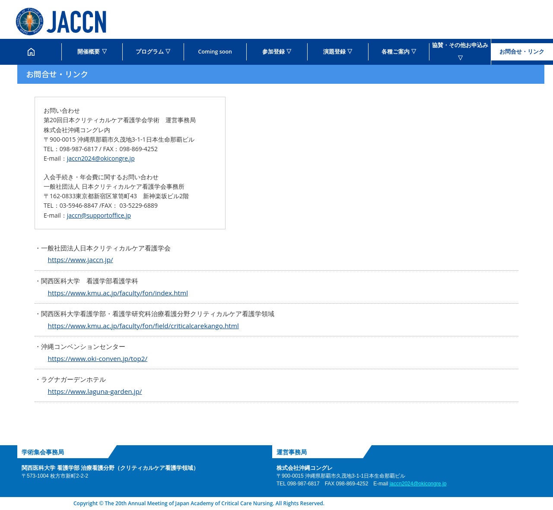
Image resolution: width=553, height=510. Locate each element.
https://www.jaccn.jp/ (80, 259)
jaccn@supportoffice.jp (99, 215)
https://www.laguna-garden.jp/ (95, 391)
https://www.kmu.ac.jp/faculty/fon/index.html (118, 292)
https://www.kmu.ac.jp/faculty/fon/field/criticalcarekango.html (143, 325)
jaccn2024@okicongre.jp (101, 158)
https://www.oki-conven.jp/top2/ (98, 358)
